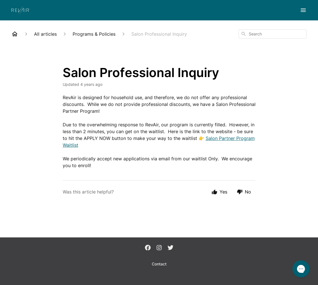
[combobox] (273, 34)
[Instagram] (159, 248)
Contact (159, 263)
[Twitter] (170, 248)
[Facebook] (147, 248)
